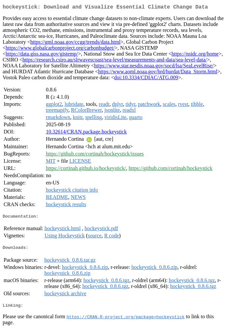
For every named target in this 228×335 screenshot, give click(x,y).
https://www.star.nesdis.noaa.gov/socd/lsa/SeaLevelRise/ (154, 67)
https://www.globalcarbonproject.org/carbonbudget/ (60, 49)
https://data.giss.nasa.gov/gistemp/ (42, 55)
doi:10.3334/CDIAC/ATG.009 (146, 79)
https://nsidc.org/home (194, 55)
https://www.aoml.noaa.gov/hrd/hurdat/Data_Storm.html (157, 73)
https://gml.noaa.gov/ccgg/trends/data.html (75, 43)
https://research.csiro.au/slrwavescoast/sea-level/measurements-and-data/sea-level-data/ (114, 61)
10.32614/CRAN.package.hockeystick (86, 133)
